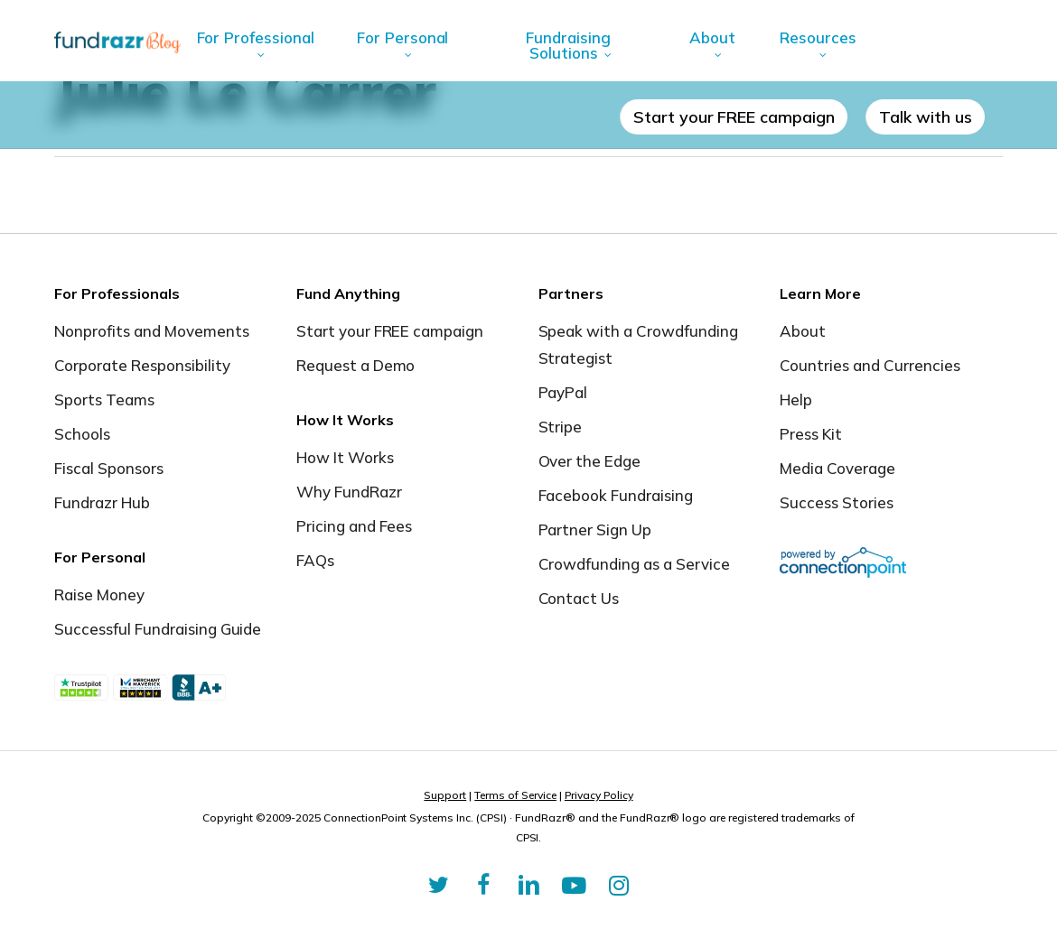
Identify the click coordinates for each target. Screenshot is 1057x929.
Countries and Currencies (870, 365)
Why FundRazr (349, 491)
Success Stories (836, 502)
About (803, 330)
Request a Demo (356, 365)
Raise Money (99, 594)
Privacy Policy (599, 795)
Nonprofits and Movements (151, 330)
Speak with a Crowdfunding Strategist (638, 344)
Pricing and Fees (354, 525)
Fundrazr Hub (102, 502)
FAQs (315, 560)
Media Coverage (837, 468)
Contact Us (579, 598)
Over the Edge (589, 460)
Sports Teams (104, 399)
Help (796, 399)
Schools (82, 433)
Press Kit (811, 433)
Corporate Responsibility (142, 365)
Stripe (560, 426)
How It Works (345, 457)
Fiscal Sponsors (109, 468)
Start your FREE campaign (390, 330)
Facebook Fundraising (616, 495)
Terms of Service (515, 795)
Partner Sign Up (595, 529)
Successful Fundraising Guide (157, 628)
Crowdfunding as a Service (634, 563)
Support (445, 795)
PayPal (563, 392)
